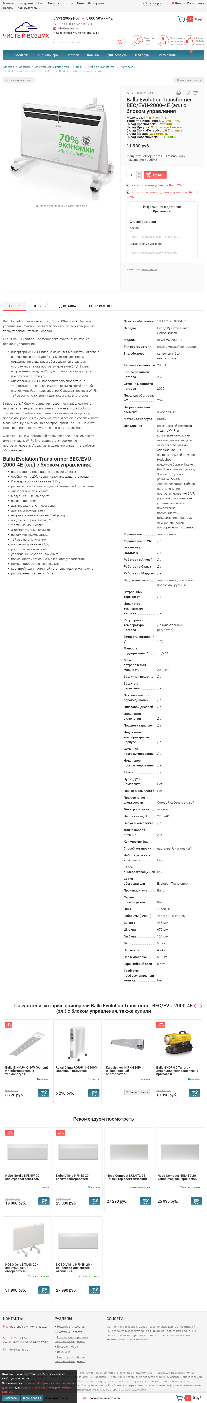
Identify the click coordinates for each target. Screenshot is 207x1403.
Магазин (9, 3)
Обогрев (73, 55)
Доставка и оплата (69, 1331)
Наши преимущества (71, 1326)
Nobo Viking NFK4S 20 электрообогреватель (73, 1177)
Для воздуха (117, 55)
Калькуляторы (27, 7)
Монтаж (21, 55)
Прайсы (8, 7)
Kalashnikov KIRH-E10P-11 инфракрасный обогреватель (125, 1071)
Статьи (68, 3)
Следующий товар (189, 80)
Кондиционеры (47, 55)
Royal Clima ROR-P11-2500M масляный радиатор (77, 1069)
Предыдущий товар (18, 80)
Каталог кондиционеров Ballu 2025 (157, 185)
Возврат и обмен (68, 1346)
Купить (158, 175)
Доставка (67, 306)
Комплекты (149, 269)
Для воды (142, 55)
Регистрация (195, 3)
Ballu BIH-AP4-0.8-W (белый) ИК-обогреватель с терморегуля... (26, 1071)
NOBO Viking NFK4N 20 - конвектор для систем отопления (74, 1268)
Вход (177, 3)
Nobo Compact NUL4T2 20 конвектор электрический (177, 1177)
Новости (53, 3)
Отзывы (40, 305)
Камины (93, 55)
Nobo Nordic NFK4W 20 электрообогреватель (22, 1177)
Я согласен (11, 1397)
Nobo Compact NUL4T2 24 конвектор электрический (127, 1177)
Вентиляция (167, 55)
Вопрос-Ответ (101, 306)
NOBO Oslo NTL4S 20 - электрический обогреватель (21, 1268)
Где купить (26, 3)
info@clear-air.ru (68, 28)
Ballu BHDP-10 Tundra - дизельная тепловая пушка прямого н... (177, 1071)
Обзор (14, 306)
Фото (80, 3)
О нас (40, 3)
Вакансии (63, 1351)
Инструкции (96, 3)
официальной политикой (164, 1330)
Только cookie (32, 1397)
